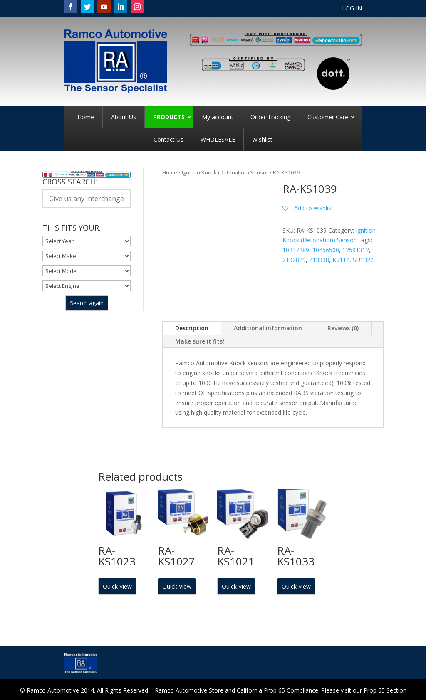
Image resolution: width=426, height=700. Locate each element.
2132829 (294, 260)
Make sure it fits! (199, 341)
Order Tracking (270, 117)
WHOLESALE (218, 139)
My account (217, 117)
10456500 (325, 250)
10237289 (295, 250)
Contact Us (168, 139)
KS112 (340, 260)
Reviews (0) (343, 328)
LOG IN (352, 8)
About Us (123, 117)
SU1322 (363, 260)
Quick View (117, 586)
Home (85, 117)
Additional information (268, 328)
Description (191, 328)
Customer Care (327, 117)
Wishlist (262, 139)
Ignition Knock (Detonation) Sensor (225, 172)
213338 (319, 260)
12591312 (355, 250)
